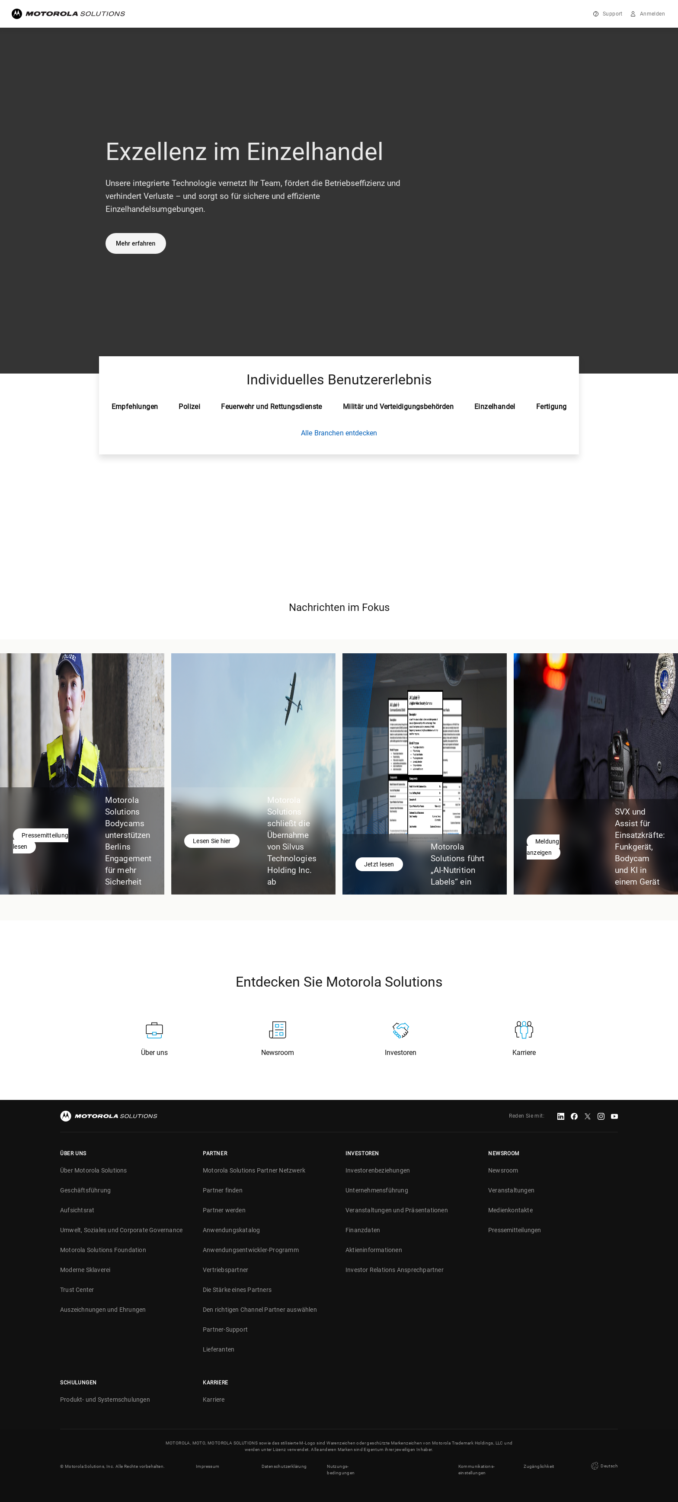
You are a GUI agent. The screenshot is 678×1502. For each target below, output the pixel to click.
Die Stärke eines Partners (237, 1289)
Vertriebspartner (225, 1269)
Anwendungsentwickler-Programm (251, 1249)
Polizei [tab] (189, 407)
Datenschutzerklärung (284, 1466)
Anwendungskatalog (231, 1230)
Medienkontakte (510, 1210)
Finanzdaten (362, 1230)
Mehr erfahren (136, 243)
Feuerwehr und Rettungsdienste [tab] (271, 407)
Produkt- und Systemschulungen (105, 1399)
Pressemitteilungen (514, 1230)
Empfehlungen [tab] (135, 407)
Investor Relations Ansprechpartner (394, 1269)
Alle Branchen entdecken (339, 433)
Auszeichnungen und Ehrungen (103, 1309)
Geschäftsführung (85, 1190)
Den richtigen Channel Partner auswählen (260, 1309)
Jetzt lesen (379, 864)
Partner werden (224, 1210)
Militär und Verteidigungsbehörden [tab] (398, 407)
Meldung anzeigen (543, 847)
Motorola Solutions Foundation (103, 1249)
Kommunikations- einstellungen (476, 1469)
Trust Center (77, 1289)
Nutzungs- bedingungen (341, 1469)
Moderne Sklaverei (85, 1269)
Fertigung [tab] (551, 407)
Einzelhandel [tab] (494, 407)
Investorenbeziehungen (377, 1170)
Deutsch (603, 1466)
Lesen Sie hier (212, 840)
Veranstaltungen (511, 1190)
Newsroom (503, 1170)
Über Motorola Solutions (93, 1170)
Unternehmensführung (376, 1190)
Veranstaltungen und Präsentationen (396, 1210)
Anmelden (652, 14)
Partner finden (223, 1190)
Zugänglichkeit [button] (539, 1466)
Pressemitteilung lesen (40, 841)
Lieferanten (218, 1349)
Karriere (214, 1399)
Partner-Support (225, 1329)
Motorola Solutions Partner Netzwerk (254, 1170)
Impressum (208, 1466)
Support (613, 14)
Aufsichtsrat (77, 1210)
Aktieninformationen (373, 1249)
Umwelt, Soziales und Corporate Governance (121, 1230)
